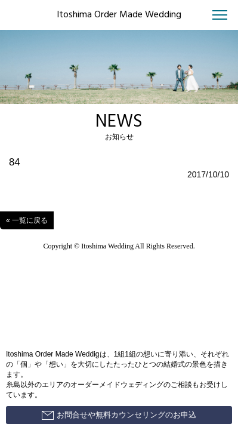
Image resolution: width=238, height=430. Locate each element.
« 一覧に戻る (27, 220)
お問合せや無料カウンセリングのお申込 (119, 415)
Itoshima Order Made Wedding (119, 15)
